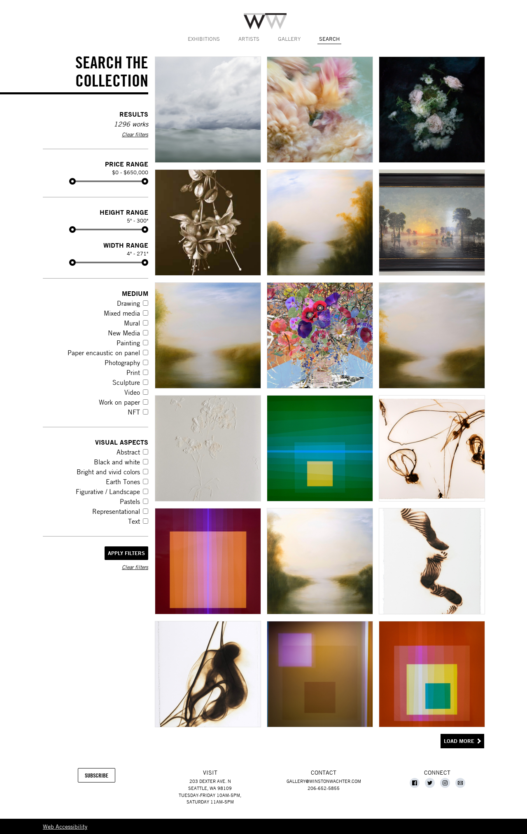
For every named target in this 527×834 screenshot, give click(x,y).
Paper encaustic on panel (104, 353)
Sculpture (126, 382)
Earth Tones (123, 482)
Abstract (128, 452)
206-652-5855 (324, 788)
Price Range (126, 163)
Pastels (130, 501)
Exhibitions (204, 38)
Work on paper (119, 402)
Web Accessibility (65, 826)
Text (134, 521)
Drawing (128, 303)
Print (133, 372)
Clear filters (135, 134)
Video (132, 392)
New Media (124, 333)
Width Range (125, 245)
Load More (459, 741)
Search (329, 38)
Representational (116, 511)
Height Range (124, 212)
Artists (248, 38)
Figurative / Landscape (108, 491)
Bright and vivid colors (108, 472)
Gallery (289, 38)
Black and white (117, 462)
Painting (128, 343)
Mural (132, 323)
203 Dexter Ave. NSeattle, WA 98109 (210, 784)
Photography (122, 362)
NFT (134, 412)
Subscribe (100, 777)
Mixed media (122, 313)
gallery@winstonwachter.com (324, 781)
